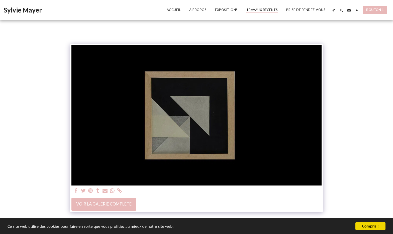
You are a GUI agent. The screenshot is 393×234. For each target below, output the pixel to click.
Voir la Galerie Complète (104, 204)
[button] (333, 10)
